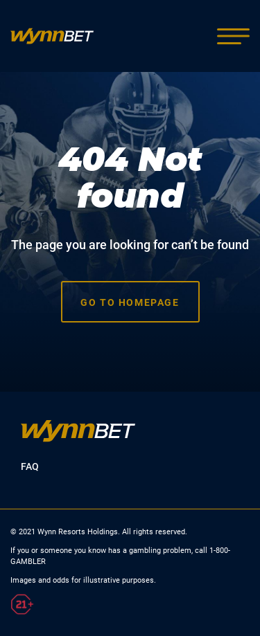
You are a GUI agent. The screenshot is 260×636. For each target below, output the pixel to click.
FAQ (30, 466)
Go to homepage (129, 302)
